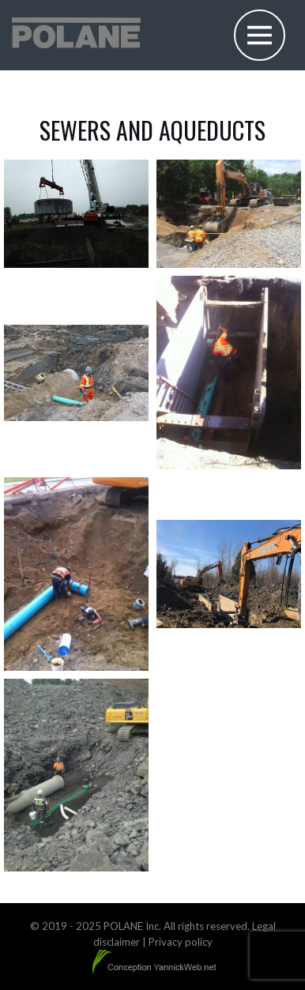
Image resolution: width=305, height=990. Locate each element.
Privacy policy (181, 941)
